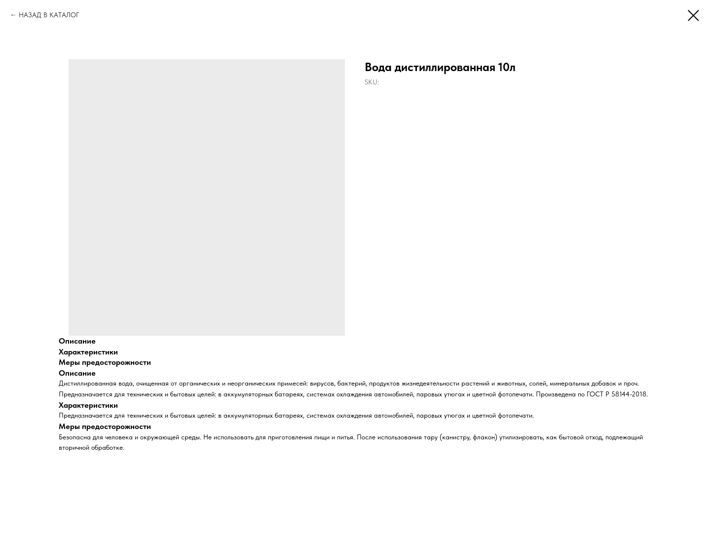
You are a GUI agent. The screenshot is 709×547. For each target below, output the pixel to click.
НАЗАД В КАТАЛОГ (49, 15)
